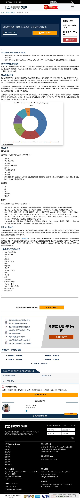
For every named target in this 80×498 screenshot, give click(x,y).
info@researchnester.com (49, 451)
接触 (15, 2)
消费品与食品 (10, 12)
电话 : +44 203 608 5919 (49, 459)
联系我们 (7, 452)
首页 (2, 12)
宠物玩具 (25, 239)
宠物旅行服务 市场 (9, 376)
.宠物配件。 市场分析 (51, 356)
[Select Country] (68, 433)
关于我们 (9, 2)
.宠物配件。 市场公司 (40, 363)
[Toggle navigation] (72, 7)
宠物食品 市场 (46, 376)
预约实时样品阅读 (55, 415)
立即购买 (70, 40)
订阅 (72, 438)
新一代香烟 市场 (8, 381)
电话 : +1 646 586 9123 (48, 474)
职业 (20, 2)
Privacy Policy (67, 496)
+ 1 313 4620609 (10, 486)
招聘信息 (7, 449)
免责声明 (7, 459)
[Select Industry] (54, 433)
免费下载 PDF (45, 33)
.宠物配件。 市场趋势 (15, 359)
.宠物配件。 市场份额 (51, 359)
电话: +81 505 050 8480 (13, 476)
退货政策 (7, 457)
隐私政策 (7, 462)
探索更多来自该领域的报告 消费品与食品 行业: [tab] (18, 371)
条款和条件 (8, 464)
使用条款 (7, 454)
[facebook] (69, 425)
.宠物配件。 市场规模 (15, 356)
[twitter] (74, 425)
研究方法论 (10, 33)
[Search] (71, 2)
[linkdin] (72, 425)
